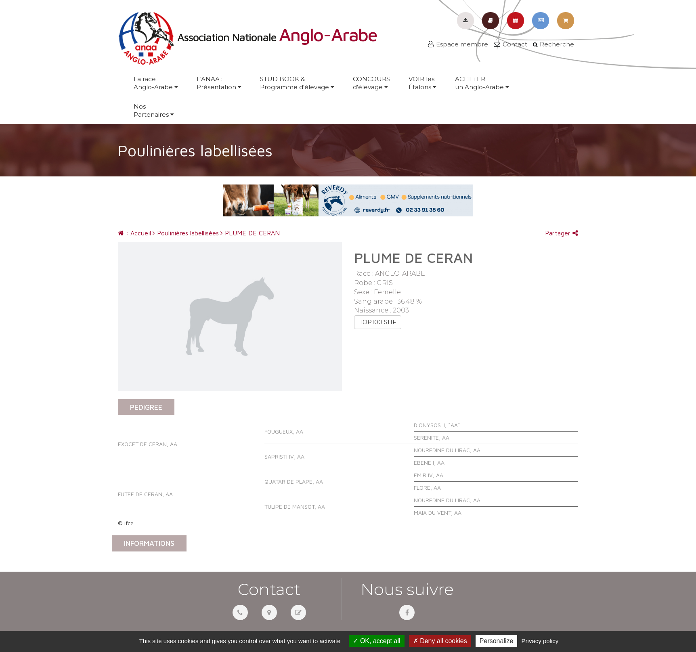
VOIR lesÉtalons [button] (422, 83)
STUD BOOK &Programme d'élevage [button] (297, 83)
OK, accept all (376, 640)
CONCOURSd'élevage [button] (371, 83)
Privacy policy (540, 640)
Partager (561, 233)
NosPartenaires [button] (154, 110)
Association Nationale (247, 37)
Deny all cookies (440, 640)
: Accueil (134, 233)
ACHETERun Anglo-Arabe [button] (482, 83)
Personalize (497, 640)
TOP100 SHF (377, 322)
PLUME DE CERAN (250, 233)
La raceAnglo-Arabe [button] (156, 83)
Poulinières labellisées (186, 233)
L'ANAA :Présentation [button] (219, 83)
